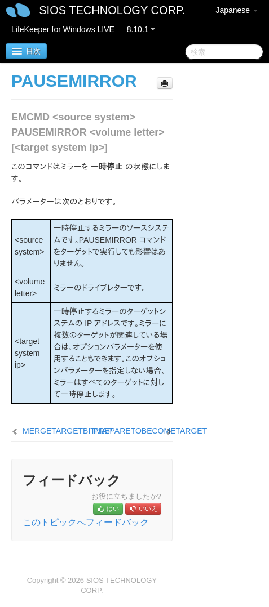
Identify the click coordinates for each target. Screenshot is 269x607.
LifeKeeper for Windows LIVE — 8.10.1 (83, 29)
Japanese (236, 10)
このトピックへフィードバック (86, 522)
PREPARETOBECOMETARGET (150, 430)
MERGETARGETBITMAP (67, 430)
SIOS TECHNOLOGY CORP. (112, 10)
